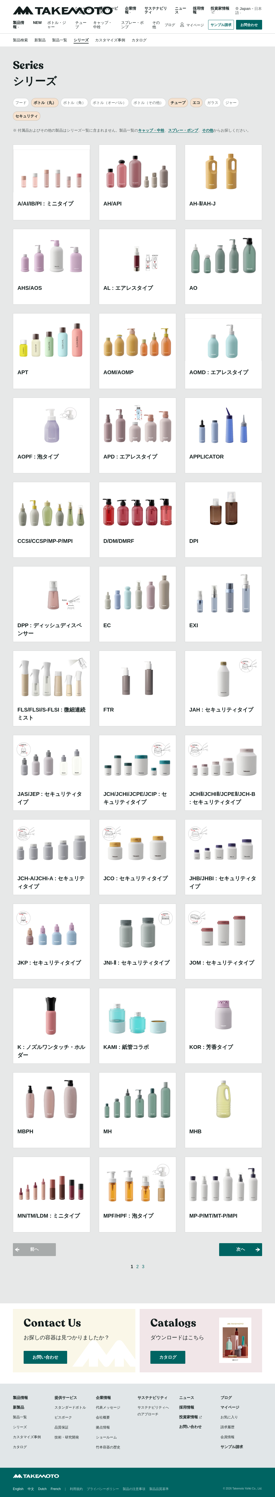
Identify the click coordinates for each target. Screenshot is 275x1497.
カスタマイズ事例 (110, 40)
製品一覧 (59, 40)
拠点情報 (103, 1427)
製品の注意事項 (134, 1489)
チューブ (178, 102)
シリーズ (81, 40)
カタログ (139, 40)
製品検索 (20, 40)
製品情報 (20, 1397)
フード (21, 102)
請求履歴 (227, 1427)
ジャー (231, 102)
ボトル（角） (74, 102)
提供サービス (66, 1397)
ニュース (180, 10)
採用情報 (198, 10)
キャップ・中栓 (151, 130)
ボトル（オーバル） (109, 102)
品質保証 (61, 1427)
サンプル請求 (221, 25)
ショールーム (82, 10)
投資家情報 (220, 8)
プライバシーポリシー (103, 1489)
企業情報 (103, 1397)
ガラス (212, 102)
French (56, 1489)
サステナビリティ (155, 10)
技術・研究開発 (67, 1437)
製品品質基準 (159, 1489)
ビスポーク (63, 1417)
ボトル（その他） (148, 102)
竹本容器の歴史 (108, 1447)
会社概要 (103, 1417)
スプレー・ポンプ (183, 130)
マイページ (194, 25)
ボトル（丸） (45, 102)
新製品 (40, 40)
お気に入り (229, 1417)
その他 (207, 130)
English (18, 1489)
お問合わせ (249, 25)
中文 (31, 1489)
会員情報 (227, 1437)
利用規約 (76, 1489)
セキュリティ (26, 116)
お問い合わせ (45, 1357)
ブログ (170, 25)
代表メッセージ (108, 1407)
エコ (196, 102)
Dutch (42, 1489)
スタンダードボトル (70, 1407)
